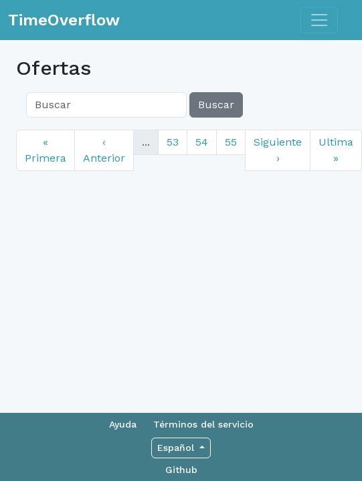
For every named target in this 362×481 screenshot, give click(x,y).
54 (201, 142)
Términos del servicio (203, 424)
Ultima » (336, 150)
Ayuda (123, 424)
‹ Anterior (104, 150)
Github (181, 469)
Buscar (216, 104)
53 (173, 142)
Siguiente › (278, 150)
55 (231, 142)
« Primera (45, 150)
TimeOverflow (64, 20)
